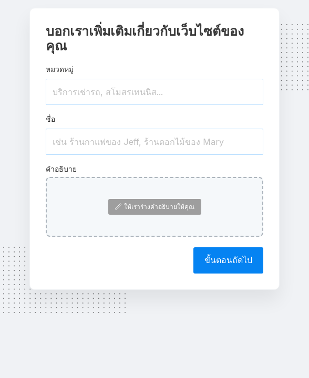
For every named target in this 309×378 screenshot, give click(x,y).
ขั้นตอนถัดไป (228, 260)
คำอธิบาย (61, 168)
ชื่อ (50, 118)
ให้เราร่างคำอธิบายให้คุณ (154, 207)
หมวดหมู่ (60, 69)
